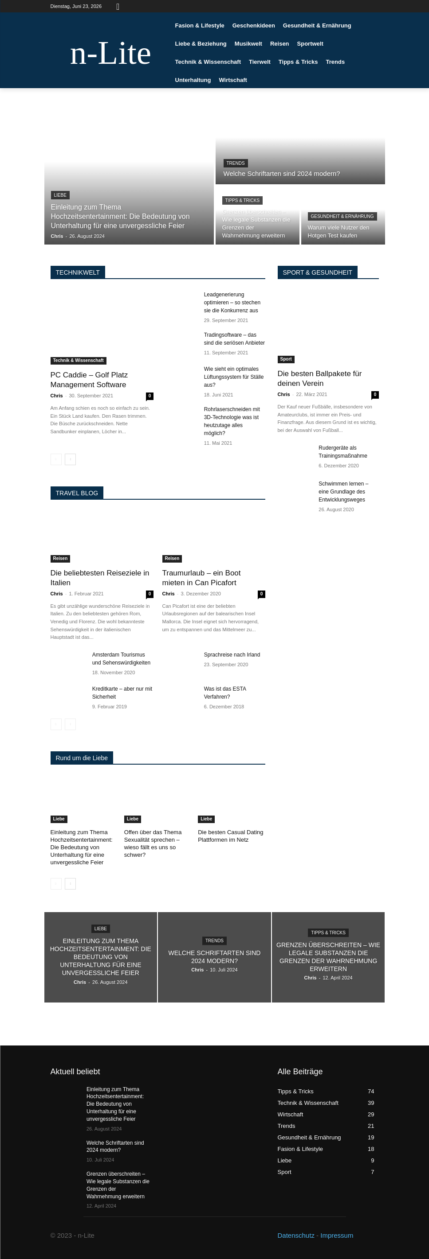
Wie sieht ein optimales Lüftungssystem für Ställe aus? (234, 377)
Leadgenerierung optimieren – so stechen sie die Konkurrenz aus (232, 302)
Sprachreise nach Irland (232, 655)
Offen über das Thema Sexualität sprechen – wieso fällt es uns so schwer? (153, 843)
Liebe (60, 195)
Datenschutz (296, 1235)
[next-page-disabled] (70, 724)
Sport (286, 359)
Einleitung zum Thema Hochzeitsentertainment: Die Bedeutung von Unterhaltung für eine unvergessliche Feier (82, 847)
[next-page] (70, 459)
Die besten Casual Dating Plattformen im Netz (230, 836)
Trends (236, 163)
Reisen (60, 558)
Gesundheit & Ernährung (342, 216)
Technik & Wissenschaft (78, 360)
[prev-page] (56, 459)
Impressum (336, 1235)
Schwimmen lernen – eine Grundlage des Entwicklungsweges (343, 492)
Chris (57, 395)
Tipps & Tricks (242, 200)
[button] (118, 6)
